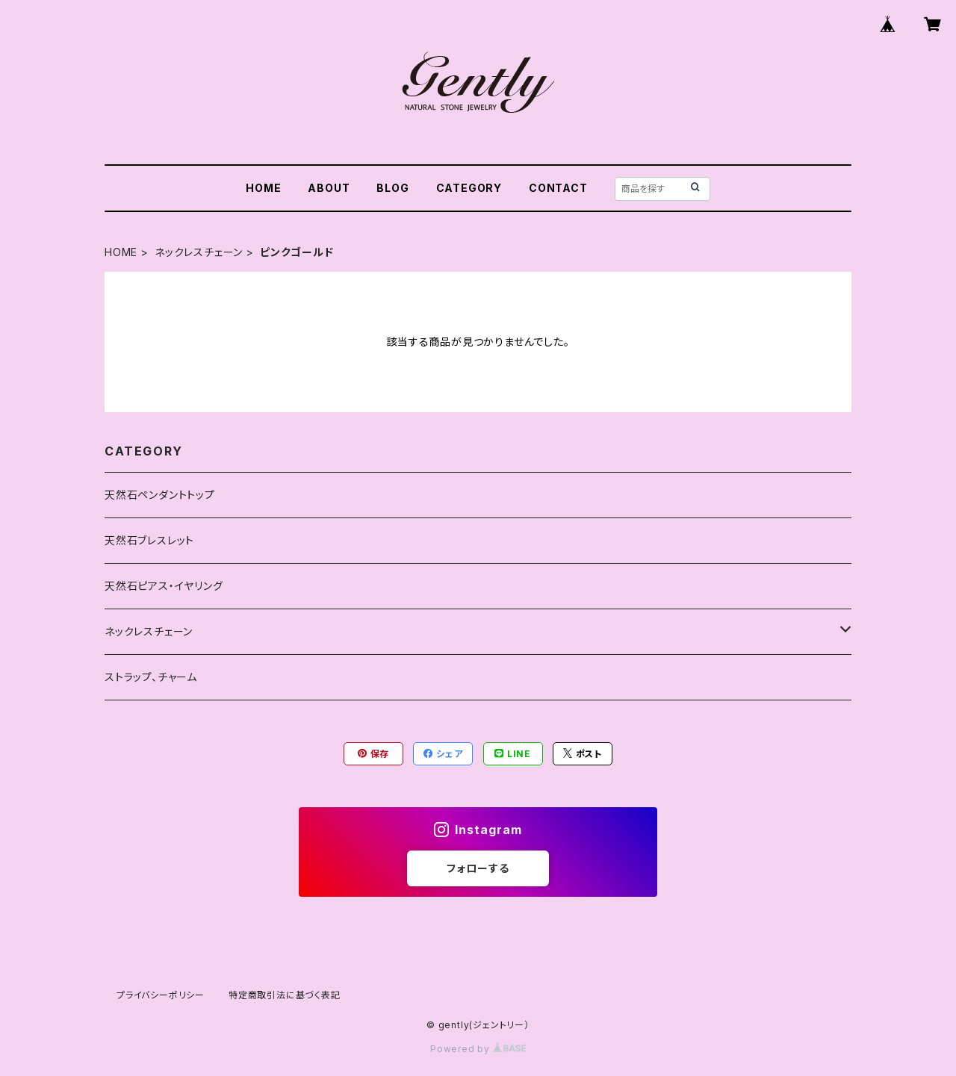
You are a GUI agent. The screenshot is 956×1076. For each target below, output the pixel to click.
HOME (263, 187)
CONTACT (558, 187)
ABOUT (329, 187)
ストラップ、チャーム (151, 677)
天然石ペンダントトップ (160, 494)
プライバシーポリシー (161, 995)
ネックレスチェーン (199, 252)
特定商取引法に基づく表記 (285, 995)
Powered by (478, 1048)
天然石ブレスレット (149, 540)
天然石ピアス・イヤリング (164, 585)
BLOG (392, 187)
